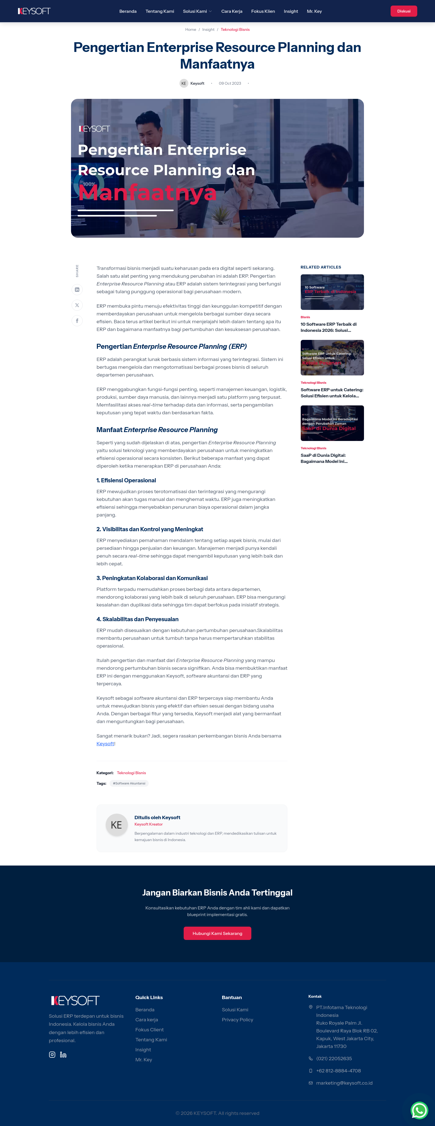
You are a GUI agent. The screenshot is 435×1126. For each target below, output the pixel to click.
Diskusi (404, 11)
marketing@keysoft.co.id (344, 1083)
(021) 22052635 (334, 1058)
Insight (291, 11)
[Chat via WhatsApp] (419, 1110)
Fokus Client (149, 1030)
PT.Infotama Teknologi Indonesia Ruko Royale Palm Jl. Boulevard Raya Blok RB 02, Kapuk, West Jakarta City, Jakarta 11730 (347, 1026)
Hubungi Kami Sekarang (217, 933)
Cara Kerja (231, 11)
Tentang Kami (160, 11)
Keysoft (105, 744)
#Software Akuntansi (129, 783)
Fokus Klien (263, 11)
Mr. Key (314, 11)
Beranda (127, 11)
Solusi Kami (198, 11)
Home (190, 29)
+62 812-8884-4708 (338, 1071)
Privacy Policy (237, 1020)
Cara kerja (146, 1020)
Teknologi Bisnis (235, 29)
